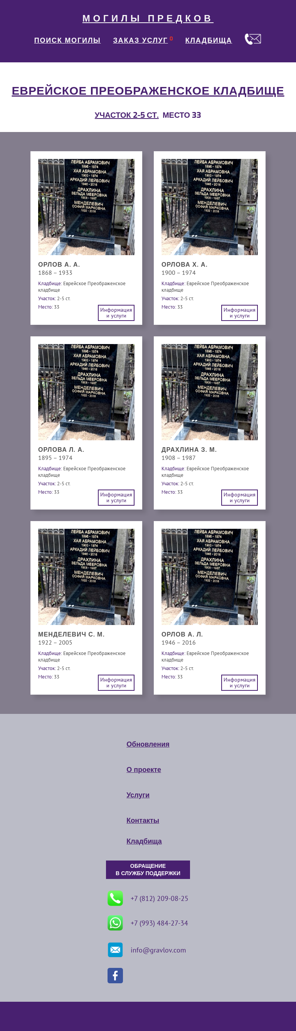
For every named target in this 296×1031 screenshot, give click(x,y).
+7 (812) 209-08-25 (148, 898)
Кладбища (143, 841)
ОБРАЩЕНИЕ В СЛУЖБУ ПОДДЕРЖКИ (148, 869)
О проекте (143, 769)
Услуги (138, 795)
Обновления (147, 744)
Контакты (142, 820)
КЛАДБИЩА (208, 40)
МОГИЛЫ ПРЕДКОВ (148, 18)
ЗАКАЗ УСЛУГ (140, 40)
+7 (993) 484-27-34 (148, 923)
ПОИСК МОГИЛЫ (67, 40)
